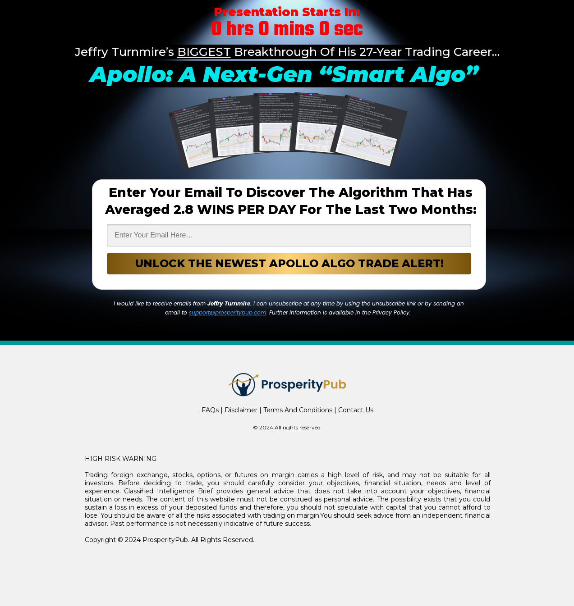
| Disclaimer (238, 410)
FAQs (210, 410)
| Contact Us (352, 410)
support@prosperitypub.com (227, 312)
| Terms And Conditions (294, 410)
